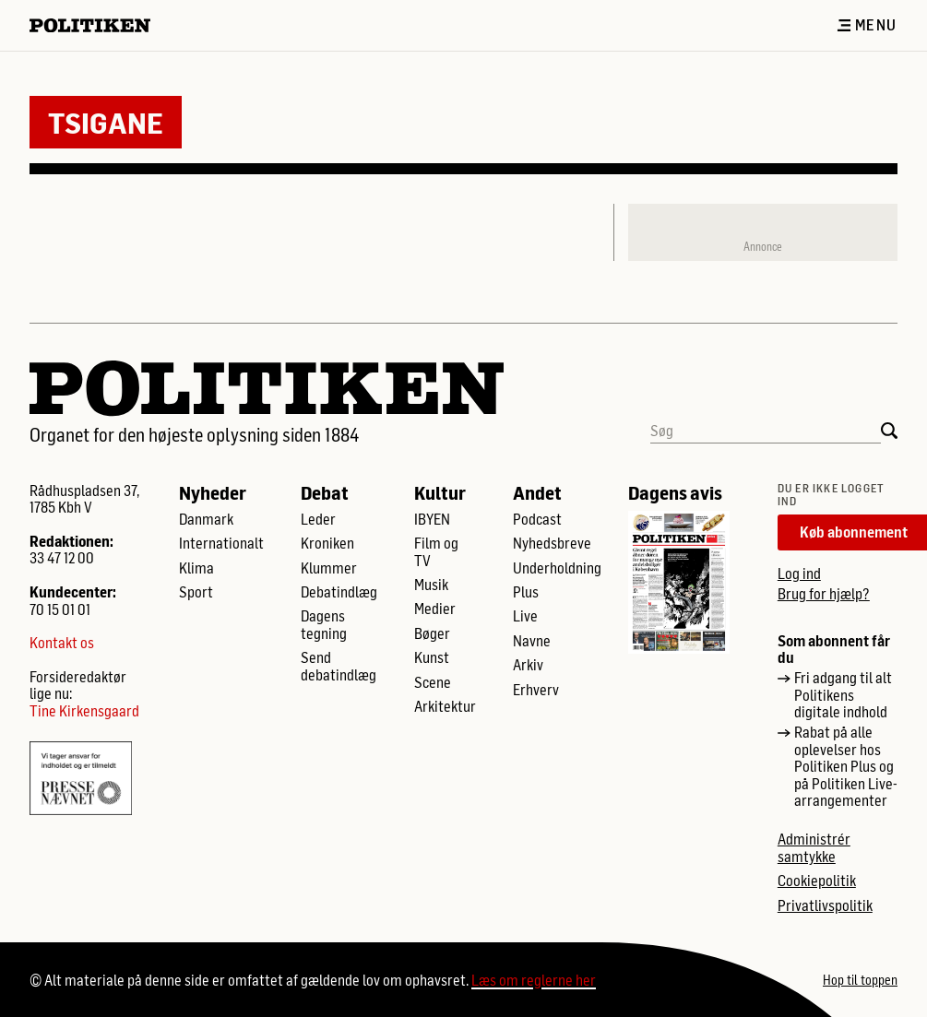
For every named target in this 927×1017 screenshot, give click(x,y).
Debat (325, 492)
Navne (532, 641)
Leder (318, 519)
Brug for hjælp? (824, 593)
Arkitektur (445, 706)
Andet (537, 492)
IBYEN (432, 519)
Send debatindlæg (338, 665)
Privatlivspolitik (825, 905)
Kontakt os (62, 642)
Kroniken (327, 543)
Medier (435, 608)
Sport (196, 592)
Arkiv (528, 664)
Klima (196, 568)
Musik (431, 584)
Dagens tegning (324, 624)
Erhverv (536, 689)
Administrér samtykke (814, 847)
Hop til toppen (860, 980)
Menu (867, 25)
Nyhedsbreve (552, 543)
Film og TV (436, 551)
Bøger (432, 633)
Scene (432, 682)
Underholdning (557, 568)
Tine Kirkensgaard (84, 711)
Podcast (537, 519)
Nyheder (212, 492)
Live (525, 616)
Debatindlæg (339, 592)
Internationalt (221, 543)
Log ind (799, 573)
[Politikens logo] (97, 25)
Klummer (329, 568)
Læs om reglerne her (533, 979)
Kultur (440, 492)
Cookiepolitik (817, 880)
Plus (526, 592)
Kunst (431, 657)
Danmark (206, 519)
